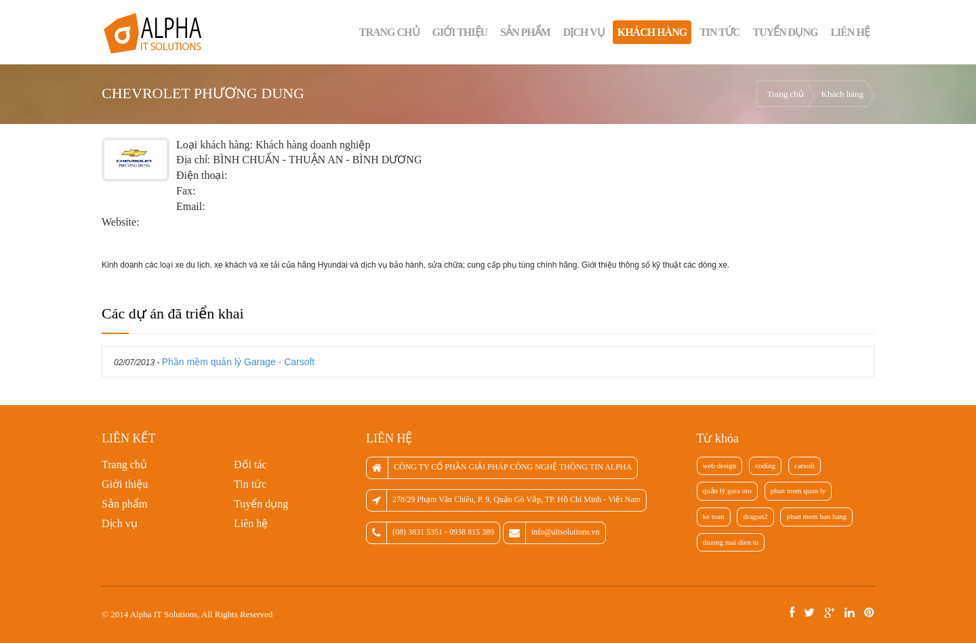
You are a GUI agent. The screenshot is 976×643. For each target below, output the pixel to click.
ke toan (714, 516)
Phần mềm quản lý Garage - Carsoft (238, 361)
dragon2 (755, 516)
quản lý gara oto (727, 490)
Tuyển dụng (785, 32)
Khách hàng (652, 32)
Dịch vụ (584, 32)
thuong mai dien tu (731, 542)
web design (720, 465)
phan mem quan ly (798, 490)
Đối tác (250, 464)
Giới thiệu (460, 32)
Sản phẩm (525, 32)
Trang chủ (389, 32)
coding (765, 465)
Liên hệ (850, 32)
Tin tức (719, 32)
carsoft (804, 465)
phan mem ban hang (816, 516)
